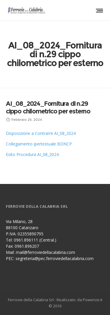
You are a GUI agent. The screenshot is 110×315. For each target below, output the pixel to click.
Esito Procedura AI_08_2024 (32, 154)
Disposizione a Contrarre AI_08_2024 (41, 133)
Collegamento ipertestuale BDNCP (39, 144)
